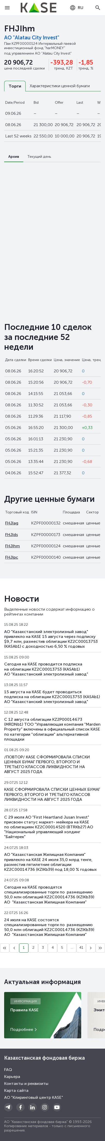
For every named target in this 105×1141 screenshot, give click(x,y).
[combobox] (76, 8)
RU (76, 8)
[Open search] (98, 8)
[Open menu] (7, 8)
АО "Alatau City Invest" (31, 37)
